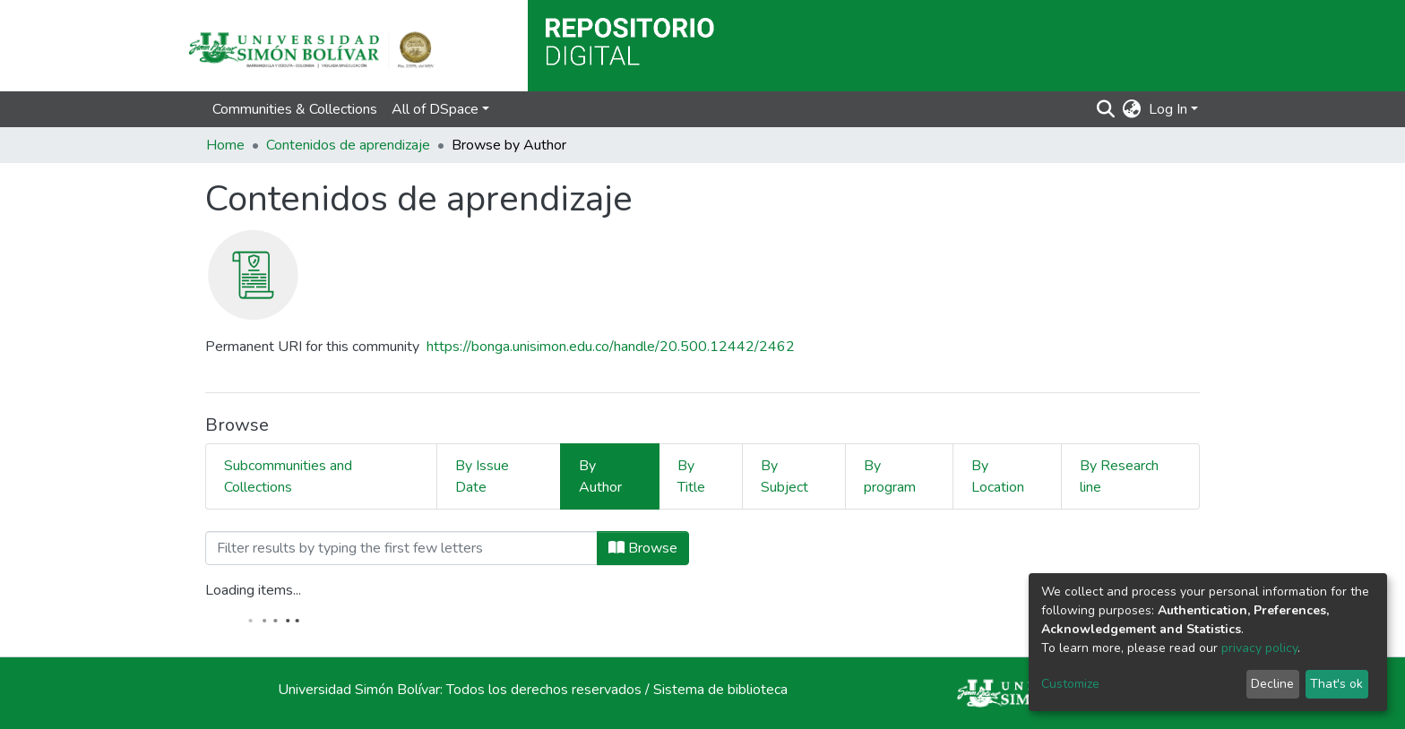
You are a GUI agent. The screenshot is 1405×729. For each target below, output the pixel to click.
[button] (1132, 109)
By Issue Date (482, 476)
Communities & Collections (294, 109)
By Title (691, 476)
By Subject (784, 476)
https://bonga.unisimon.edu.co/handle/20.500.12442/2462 (611, 346)
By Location (997, 476)
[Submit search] (1106, 109)
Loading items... (253, 590)
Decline (1272, 683)
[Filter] (401, 548)
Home (225, 145)
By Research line (1119, 476)
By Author (600, 476)
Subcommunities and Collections (288, 476)
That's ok (1336, 683)
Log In (1168, 109)
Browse (642, 548)
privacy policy (1259, 647)
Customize (1070, 683)
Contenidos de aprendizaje (348, 145)
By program (890, 476)
